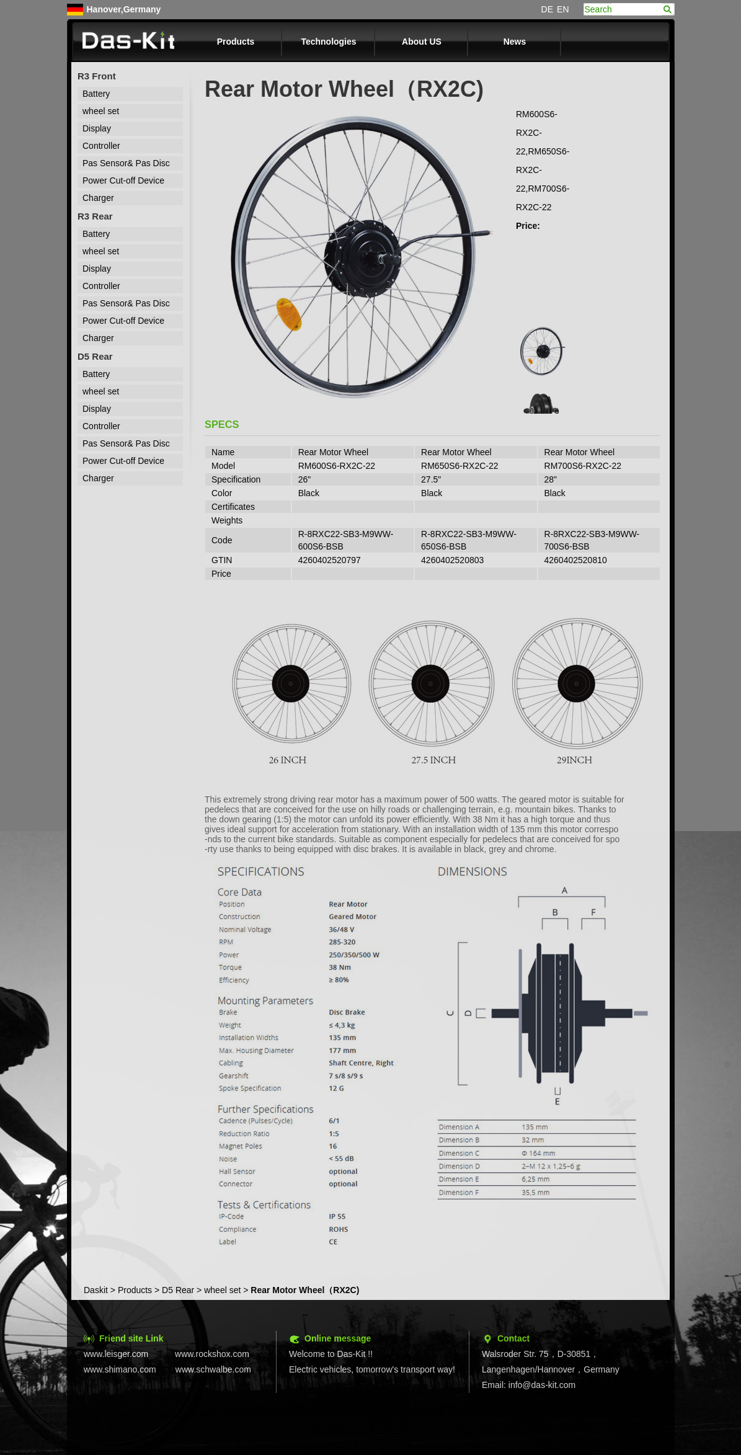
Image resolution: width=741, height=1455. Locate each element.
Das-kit (129, 41)
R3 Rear (95, 216)
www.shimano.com (120, 1369)
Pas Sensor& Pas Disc (126, 163)
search (667, 9)
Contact (513, 1338)
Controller (101, 146)
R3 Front (97, 76)
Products (236, 42)
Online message (337, 1338)
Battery (96, 94)
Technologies (328, 42)
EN (563, 9)
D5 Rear (95, 356)
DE (547, 9)
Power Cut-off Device (123, 180)
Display (96, 128)
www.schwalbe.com (213, 1369)
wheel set (100, 111)
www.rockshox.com (212, 1354)
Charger (98, 198)
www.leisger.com (116, 1354)
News (515, 42)
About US (421, 42)
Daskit (96, 1290)
